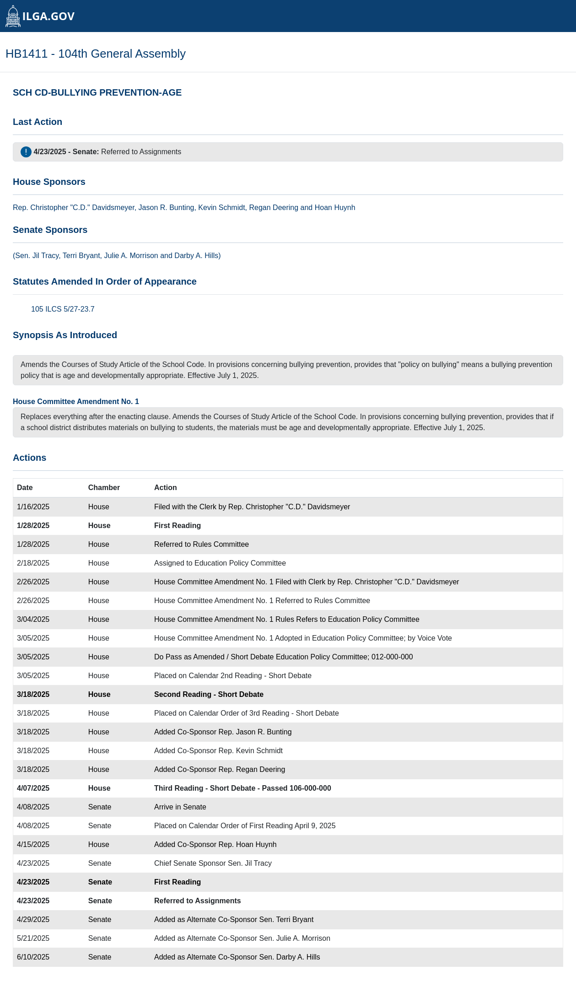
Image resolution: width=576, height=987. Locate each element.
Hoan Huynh (335, 207)
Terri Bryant (81, 255)
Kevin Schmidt (221, 207)
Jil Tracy (45, 255)
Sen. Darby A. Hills (289, 957)
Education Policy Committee (240, 563)
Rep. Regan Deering (252, 769)
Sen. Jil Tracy (250, 863)
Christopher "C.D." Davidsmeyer (82, 207)
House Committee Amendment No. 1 (76, 401)
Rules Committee (221, 544)
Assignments (161, 152)
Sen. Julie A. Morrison (294, 938)
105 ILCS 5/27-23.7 (63, 309)
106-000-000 (310, 788)
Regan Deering (273, 207)
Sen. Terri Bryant (286, 919)
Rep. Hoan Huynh (248, 844)
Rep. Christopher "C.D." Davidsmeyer (289, 507)
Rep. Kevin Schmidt (251, 751)
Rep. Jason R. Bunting (255, 732)
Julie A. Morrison (131, 255)
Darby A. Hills (196, 255)
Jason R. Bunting (166, 207)
